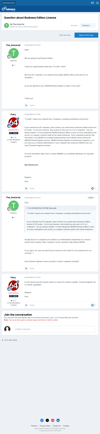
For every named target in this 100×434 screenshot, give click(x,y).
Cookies (66, 426)
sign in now (54, 317)
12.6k (13, 137)
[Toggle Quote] (28, 208)
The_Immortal (18, 24)
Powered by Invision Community (50, 430)
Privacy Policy (45, 426)
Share (74, 25)
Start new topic (65, 35)
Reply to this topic (86, 35)
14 (13, 65)
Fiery (13, 114)
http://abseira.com (31, 165)
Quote (32, 105)
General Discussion (30, 27)
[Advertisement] (50, 361)
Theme (34, 426)
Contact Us (57, 426)
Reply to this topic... (23, 329)
